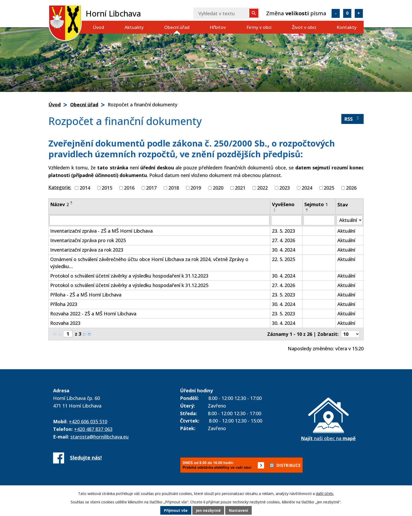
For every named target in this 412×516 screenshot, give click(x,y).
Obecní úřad (176, 27)
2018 (173, 188)
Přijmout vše (175, 510)
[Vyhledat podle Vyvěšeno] (286, 220)
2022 (262, 188)
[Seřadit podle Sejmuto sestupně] (307, 211)
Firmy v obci (258, 27)
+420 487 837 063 (93, 429)
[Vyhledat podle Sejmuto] (319, 220)
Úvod (98, 27)
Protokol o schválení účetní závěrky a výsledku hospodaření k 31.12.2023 (129, 276)
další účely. (325, 493)
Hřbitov (218, 27)
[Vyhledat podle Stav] (350, 220)
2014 (85, 188)
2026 (351, 188)
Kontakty (347, 27)
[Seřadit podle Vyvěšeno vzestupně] (275, 209)
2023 (284, 188)
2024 (307, 188)
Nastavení (239, 510)
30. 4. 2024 (283, 250)
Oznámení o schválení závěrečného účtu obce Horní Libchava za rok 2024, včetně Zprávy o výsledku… (149, 262)
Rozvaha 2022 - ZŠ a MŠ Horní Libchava (93, 313)
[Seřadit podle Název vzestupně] (72, 202)
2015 (107, 188)
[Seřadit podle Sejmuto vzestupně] (307, 209)
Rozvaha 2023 (65, 323)
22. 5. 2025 (283, 259)
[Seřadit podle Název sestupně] (72, 204)
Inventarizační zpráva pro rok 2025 (88, 240)
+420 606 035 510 (88, 421)
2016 (129, 188)
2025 (329, 188)
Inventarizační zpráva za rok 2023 (86, 250)
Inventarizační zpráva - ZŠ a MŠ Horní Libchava (101, 231)
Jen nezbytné (208, 510)
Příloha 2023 (63, 304)
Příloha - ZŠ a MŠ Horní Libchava (85, 294)
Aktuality (134, 27)
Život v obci (304, 27)
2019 (195, 188)
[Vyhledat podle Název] (159, 220)
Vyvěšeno (283, 204)
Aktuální (346, 231)
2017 (151, 188)
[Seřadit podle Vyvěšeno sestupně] (275, 211)
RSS (352, 119)
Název (59, 204)
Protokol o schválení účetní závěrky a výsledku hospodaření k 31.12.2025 (129, 285)
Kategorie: (59, 187)
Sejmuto (316, 204)
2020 (218, 188)
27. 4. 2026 (283, 240)
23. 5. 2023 (283, 231)
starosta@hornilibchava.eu (99, 437)
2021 (240, 188)
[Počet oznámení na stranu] (350, 334)
